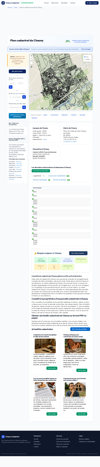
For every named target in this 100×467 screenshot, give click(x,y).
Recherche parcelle (62, 450)
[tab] (17, 124)
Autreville (82, 115)
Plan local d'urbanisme (63, 452)
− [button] (31, 58)
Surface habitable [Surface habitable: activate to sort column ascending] (83, 188)
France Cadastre (17, 3)
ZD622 (35, 240)
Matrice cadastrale (62, 457)
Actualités (64, 3)
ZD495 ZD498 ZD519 (35, 253)
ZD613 (35, 226)
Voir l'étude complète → (78, 264)
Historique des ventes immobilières (17, 115)
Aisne (15, 7)
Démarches (55, 3)
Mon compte (92, 3)
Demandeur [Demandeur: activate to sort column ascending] (70, 188)
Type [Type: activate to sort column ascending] (46, 188)
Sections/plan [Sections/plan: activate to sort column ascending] (37, 188)
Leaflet (90, 109)
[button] (17, 124)
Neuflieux (34, 118)
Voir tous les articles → (80, 340)
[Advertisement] (50, 22)
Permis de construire (62, 455)
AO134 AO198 (35, 220)
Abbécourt (65, 115)
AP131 (34, 194)
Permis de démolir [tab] (61, 180)
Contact (72, 3)
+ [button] (31, 56)
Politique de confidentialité (87, 452)
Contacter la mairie (69, 141)
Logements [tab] (39, 176)
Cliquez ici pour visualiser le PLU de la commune (80, 41)
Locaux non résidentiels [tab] (58, 176)
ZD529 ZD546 (35, 246)
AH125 (35, 200)
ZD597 (35, 214)
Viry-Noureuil (54, 115)
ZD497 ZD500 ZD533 (35, 207)
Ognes (45, 115)
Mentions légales (84, 450)
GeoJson (18, 161)
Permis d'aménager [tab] (41, 180)
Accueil (46, 3)
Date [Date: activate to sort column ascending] (58, 188)
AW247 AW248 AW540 (35, 233)
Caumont (73, 115)
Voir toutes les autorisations (40, 170)
